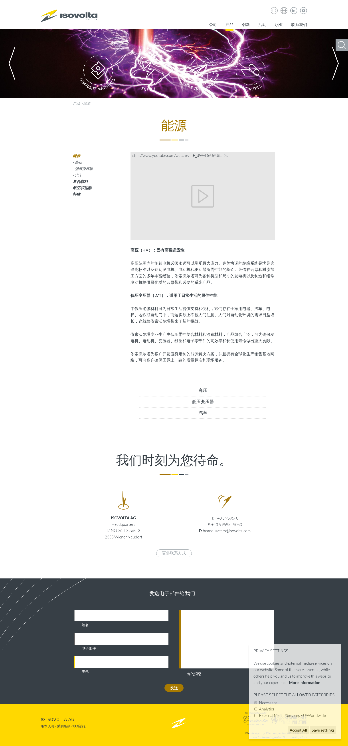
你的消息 (194, 674)
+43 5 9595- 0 (226, 518)
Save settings (323, 730)
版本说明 (47, 726)
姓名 (85, 625)
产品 (229, 24)
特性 (76, 194)
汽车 (202, 413)
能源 (86, 103)
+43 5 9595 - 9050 (226, 524)
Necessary (268, 702)
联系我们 (299, 24)
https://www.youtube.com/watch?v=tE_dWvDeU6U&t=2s (179, 155)
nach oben (178, 723)
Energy (148, 74)
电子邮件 (89, 648)
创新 (246, 24)
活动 (262, 24)
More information (304, 682)
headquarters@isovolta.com (227, 530)
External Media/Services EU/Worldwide (292, 715)
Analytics (267, 708)
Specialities (251, 74)
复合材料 (80, 181)
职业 (279, 24)
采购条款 (63, 726)
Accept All (298, 730)
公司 (213, 24)
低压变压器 (203, 401)
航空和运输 (82, 187)
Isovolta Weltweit (284, 7)
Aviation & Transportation (199, 74)
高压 (202, 390)
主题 (85, 671)
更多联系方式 (174, 553)
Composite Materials (97, 74)
